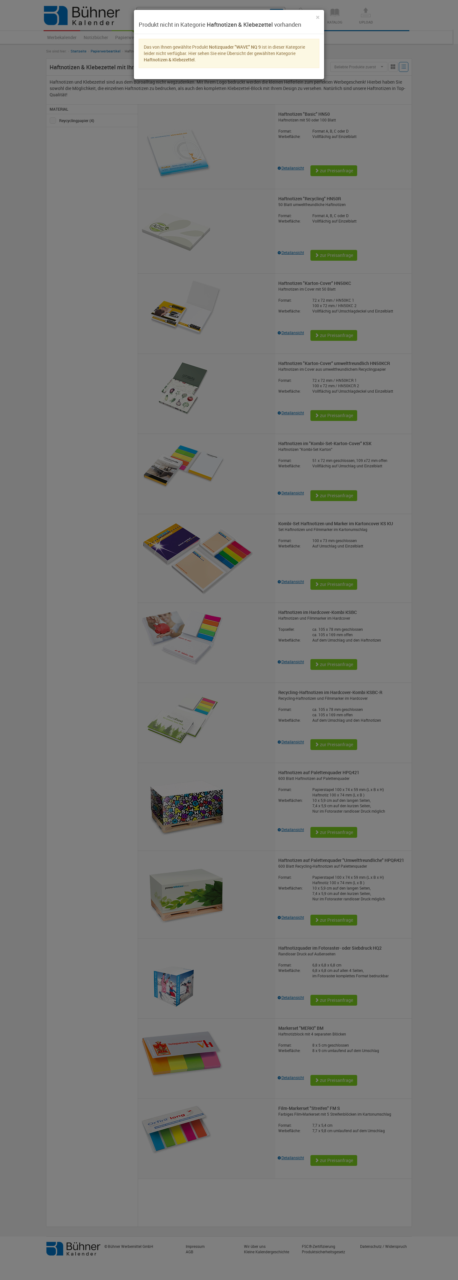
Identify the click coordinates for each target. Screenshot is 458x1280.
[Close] (317, 17)
